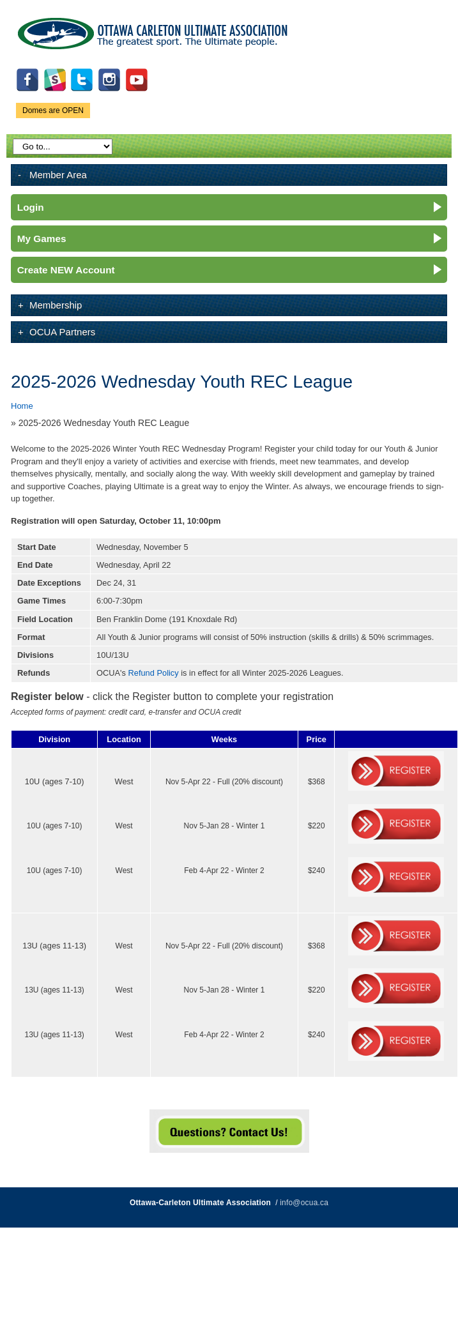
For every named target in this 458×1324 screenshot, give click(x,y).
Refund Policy (153, 673)
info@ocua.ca (304, 1202)
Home (22, 406)
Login (30, 207)
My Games (41, 238)
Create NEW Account (66, 269)
